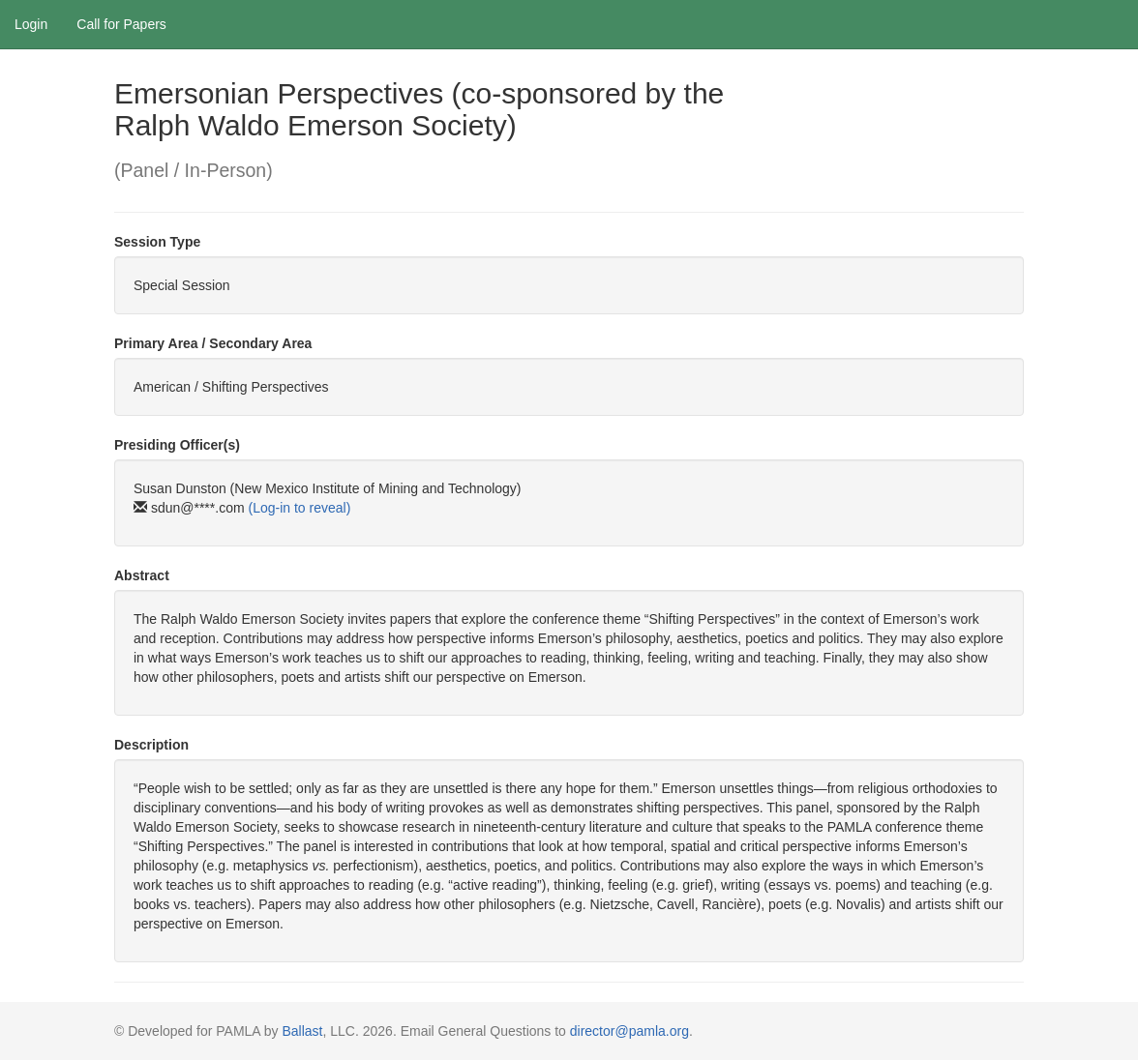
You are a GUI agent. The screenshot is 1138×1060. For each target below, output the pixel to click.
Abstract (141, 575)
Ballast (302, 1031)
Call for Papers (121, 24)
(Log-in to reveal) (299, 507)
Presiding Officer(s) (177, 445)
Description (151, 744)
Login (31, 24)
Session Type (157, 242)
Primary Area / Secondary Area (213, 343)
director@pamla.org (629, 1031)
